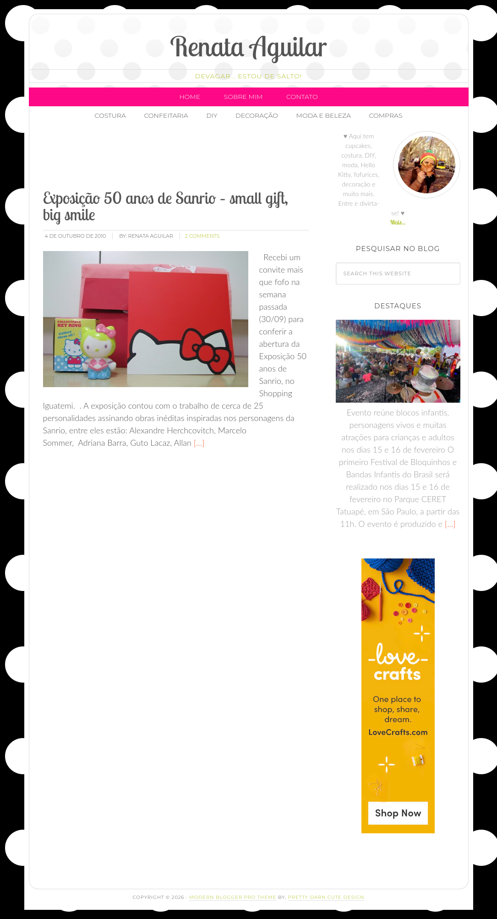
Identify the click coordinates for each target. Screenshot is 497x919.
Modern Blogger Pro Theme (232, 897)
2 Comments (202, 236)
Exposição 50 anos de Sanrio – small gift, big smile (166, 205)
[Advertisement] (208, 158)
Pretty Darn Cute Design (326, 897)
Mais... (397, 222)
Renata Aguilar (248, 46)
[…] (198, 443)
